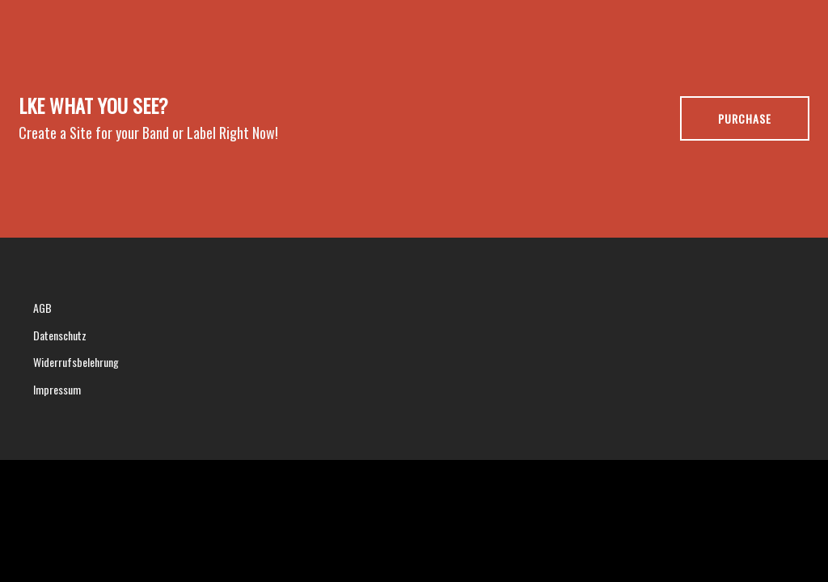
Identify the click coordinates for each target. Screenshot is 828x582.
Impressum (57, 389)
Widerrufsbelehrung (76, 361)
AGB (42, 307)
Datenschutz (60, 335)
